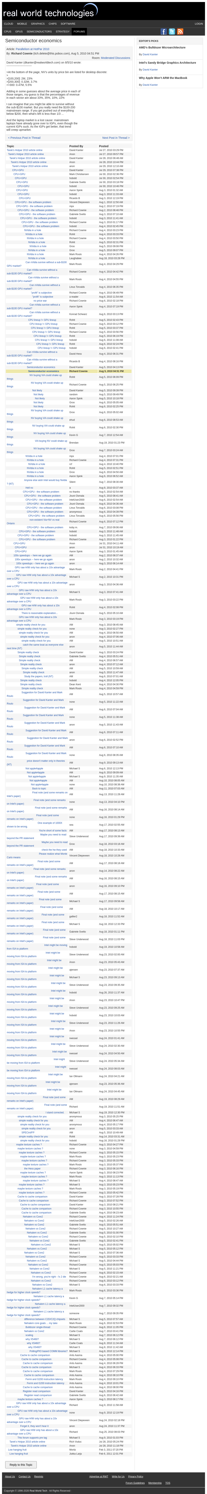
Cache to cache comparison (32, 1196)
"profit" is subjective (41, 292)
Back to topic (39, 788)
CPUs (7, 31)
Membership (155, 1483)
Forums (79, 31)
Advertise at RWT (98, 1476)
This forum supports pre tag (32, 1437)
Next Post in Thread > (116, 137)
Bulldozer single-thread (37, 1327)
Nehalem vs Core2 (33, 1216)
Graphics (38, 23)
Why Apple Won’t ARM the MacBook (163, 77)
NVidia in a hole (32, 230)
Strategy (63, 31)
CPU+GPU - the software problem (33, 202)
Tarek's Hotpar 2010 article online (25, 150)
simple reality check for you (30, 624)
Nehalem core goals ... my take (40, 1323)
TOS (167, 1483)
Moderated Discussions (115, 57)
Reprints (38, 1476)
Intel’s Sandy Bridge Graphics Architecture (167, 62)
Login (199, 23)
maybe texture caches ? (29, 1144)
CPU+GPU (18, 170)
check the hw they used (54, 849)
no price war (40, 300)
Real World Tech (55, 11)
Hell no (29, 487)
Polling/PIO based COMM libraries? (48, 1351)
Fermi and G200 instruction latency (44, 1379)
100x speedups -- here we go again (32, 555)
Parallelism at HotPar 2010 (32, 49)
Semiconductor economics (41, 367)
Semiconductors (39, 31)
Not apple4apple (34, 768)
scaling (29, 1335)
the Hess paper (32, 1168)
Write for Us (118, 1476)
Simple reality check (28, 652)
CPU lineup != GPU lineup (42, 320)
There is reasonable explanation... (39, 613)
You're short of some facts (53, 830)
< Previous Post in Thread (24, 137)
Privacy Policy (135, 1476)
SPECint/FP (27, 1132)
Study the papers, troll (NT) (38, 676)
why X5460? (32, 1339)
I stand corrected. (55, 1112)
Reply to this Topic (21, 1464)
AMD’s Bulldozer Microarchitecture (162, 47)
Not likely (37, 390)
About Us (10, 1476)
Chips (53, 23)
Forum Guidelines (135, 1483)
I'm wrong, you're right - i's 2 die (49, 1276)
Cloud (8, 23)
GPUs (19, 31)
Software (68, 23)
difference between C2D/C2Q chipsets (44, 1319)
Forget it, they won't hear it (34, 1426)
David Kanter (150, 54)
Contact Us (25, 1476)
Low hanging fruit (17, 1449)
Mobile (22, 23)
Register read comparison (36, 1391)
